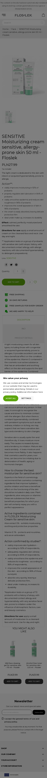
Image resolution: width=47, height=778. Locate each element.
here (40, 392)
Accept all (11, 398)
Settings (26, 398)
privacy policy (9, 392)
